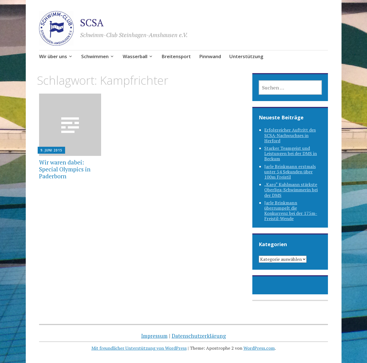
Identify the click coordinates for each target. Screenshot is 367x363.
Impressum (154, 335)
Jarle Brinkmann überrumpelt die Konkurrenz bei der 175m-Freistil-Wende (290, 211)
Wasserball (135, 56)
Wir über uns (53, 56)
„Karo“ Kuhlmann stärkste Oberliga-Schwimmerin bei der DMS (291, 189)
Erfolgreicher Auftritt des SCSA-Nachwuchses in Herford (290, 135)
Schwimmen (95, 56)
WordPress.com (259, 348)
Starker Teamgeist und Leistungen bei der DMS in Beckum (290, 153)
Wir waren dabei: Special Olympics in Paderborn (65, 169)
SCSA (92, 22)
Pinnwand (210, 56)
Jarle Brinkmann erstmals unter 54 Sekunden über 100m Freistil (290, 171)
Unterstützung (246, 56)
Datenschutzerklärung (199, 335)
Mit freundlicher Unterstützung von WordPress (139, 348)
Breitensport (176, 56)
